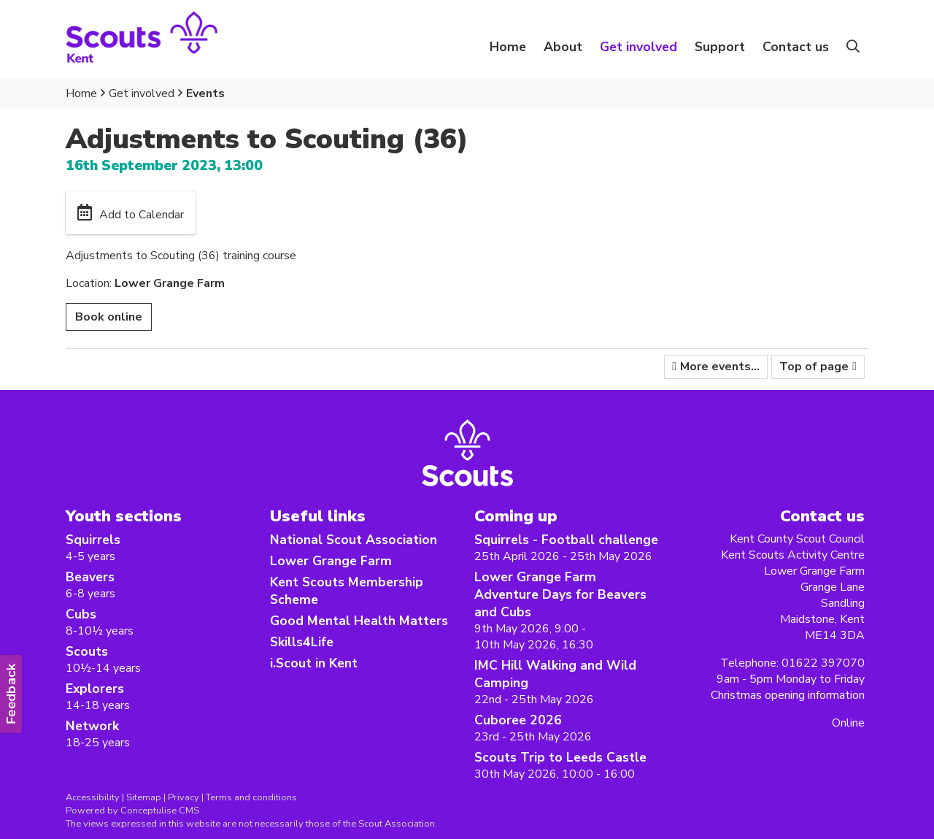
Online (848, 723)
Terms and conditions (251, 797)
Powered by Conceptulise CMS (132, 810)
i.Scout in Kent (314, 663)
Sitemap (143, 797)
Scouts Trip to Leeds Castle (560, 757)
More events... (720, 367)
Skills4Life (301, 642)
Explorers (95, 688)
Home (508, 46)
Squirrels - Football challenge (566, 539)
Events (205, 93)
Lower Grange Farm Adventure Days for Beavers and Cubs (560, 594)
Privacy (183, 797)
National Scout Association (353, 539)
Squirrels (93, 539)
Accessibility (93, 797)
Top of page (814, 367)
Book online (108, 317)
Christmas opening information (788, 695)
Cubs (81, 614)
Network (92, 726)
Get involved (141, 93)
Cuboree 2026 (518, 720)
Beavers (90, 577)
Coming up (515, 516)
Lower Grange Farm (331, 561)
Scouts (87, 651)
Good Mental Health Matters (359, 620)
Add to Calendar (141, 215)
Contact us (796, 46)
